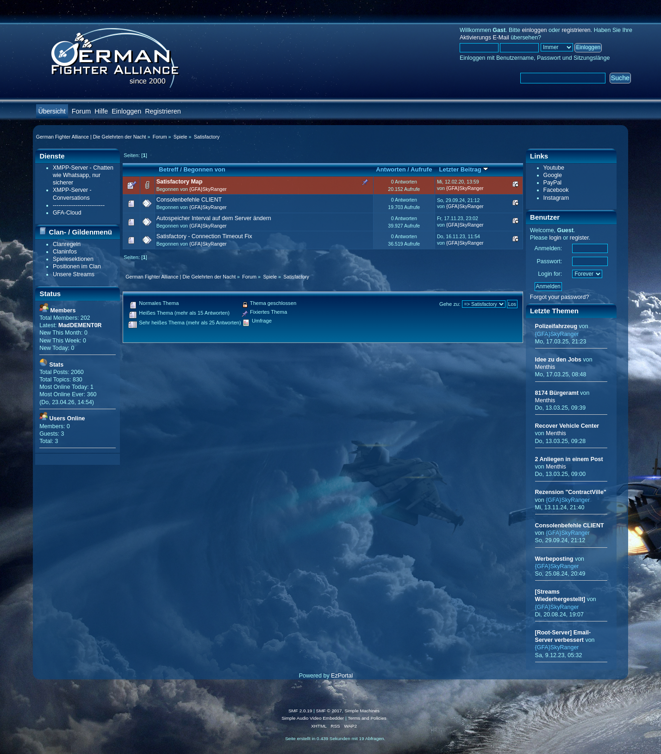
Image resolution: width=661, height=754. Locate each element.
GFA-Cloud (67, 212)
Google (552, 175)
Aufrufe (421, 169)
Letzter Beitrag (464, 169)
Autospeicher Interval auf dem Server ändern (213, 218)
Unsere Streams (73, 274)
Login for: (550, 274)
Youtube (553, 168)
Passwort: (549, 261)
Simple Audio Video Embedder (312, 718)
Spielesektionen (73, 259)
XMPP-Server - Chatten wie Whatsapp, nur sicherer (83, 175)
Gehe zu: (450, 304)
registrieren (575, 30)
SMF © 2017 (329, 710)
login (555, 237)
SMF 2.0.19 (300, 710)
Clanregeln (67, 244)
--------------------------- (79, 205)
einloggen (534, 30)
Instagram (556, 198)
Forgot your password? (559, 297)
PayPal (552, 182)
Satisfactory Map (179, 181)
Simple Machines (362, 710)
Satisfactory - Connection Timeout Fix (204, 236)
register (579, 237)
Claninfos (65, 251)
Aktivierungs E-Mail (484, 37)
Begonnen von (204, 169)
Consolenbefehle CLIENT (189, 199)
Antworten (390, 169)
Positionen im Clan (77, 266)
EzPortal (342, 675)
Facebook (556, 190)
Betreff (168, 169)
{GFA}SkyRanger (208, 189)
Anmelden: (548, 248)
